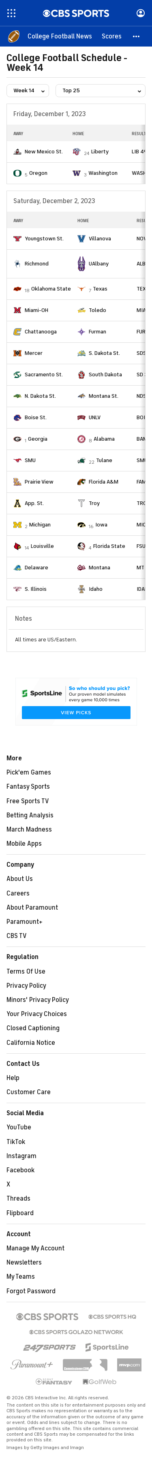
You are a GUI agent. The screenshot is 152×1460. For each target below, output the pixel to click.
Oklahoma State (51, 288)
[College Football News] (60, 36)
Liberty (100, 151)
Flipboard (20, 1213)
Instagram (21, 1156)
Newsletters (24, 1262)
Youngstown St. (44, 238)
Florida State (109, 546)
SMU (30, 460)
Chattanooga (41, 331)
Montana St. (103, 396)
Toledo (97, 310)
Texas (100, 288)
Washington (103, 173)
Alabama (104, 438)
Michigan (40, 524)
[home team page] (17, 152)
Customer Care (28, 1092)
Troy (94, 503)
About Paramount (32, 908)
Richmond (37, 263)
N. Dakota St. (40, 396)
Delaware (36, 567)
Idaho (96, 589)
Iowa (101, 524)
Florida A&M (103, 481)
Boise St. (36, 417)
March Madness (29, 829)
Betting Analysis (30, 815)
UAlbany (99, 263)
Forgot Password (31, 1291)
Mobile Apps (24, 844)
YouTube (18, 1127)
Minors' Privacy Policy (37, 1000)
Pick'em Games (28, 772)
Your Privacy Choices (36, 1014)
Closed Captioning (33, 1028)
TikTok (15, 1142)
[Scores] (111, 36)
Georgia (37, 438)
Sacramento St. (44, 374)
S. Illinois (36, 589)
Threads (18, 1199)
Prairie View (39, 481)
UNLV (95, 417)
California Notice (30, 1043)
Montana (99, 567)
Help (12, 1078)
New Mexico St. (44, 151)
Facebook (20, 1170)
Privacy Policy (26, 986)
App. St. (34, 503)
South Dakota (105, 374)
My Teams (20, 1277)
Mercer (34, 353)
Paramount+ (24, 922)
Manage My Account (35, 1248)
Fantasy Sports (28, 787)
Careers (18, 893)
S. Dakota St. (104, 353)
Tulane (104, 460)
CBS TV (16, 936)
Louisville (42, 546)
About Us (19, 879)
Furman (97, 331)
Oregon (38, 173)
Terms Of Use (25, 972)
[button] (136, 36)
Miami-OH (36, 310)
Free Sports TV (27, 801)
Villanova (100, 238)
